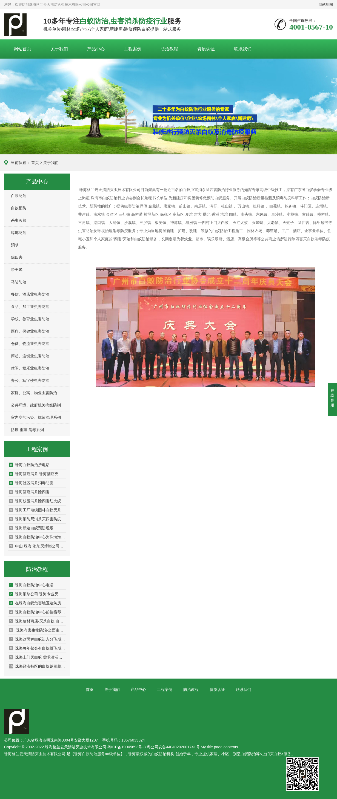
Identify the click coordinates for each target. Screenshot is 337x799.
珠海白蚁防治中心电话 (31, 585)
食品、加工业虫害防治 (30, 306)
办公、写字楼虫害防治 (30, 380)
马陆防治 (18, 282)
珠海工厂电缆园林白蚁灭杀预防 (37, 510)
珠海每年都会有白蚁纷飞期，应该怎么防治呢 (37, 648)
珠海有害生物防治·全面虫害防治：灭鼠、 (37, 630)
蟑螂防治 (18, 232)
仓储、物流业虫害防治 (30, 343)
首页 (35, 162)
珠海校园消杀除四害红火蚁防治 (37, 501)
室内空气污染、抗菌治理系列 (36, 417)
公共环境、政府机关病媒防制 (36, 405)
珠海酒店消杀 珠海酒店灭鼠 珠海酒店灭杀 (37, 474)
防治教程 (169, 49)
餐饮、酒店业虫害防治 (30, 294)
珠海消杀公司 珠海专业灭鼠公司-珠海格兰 (37, 594)
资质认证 (206, 49)
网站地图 (326, 4)
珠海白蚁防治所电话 (29, 465)
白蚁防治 (18, 196)
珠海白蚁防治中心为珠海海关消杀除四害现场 (37, 537)
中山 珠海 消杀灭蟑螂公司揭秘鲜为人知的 (37, 546)
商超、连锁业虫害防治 (30, 356)
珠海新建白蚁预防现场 (31, 528)
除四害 (16, 257)
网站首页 (22, 49)
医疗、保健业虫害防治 (30, 331)
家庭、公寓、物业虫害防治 (34, 393)
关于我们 (59, 49)
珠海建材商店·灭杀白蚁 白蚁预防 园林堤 (37, 621)
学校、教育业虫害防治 (30, 319)
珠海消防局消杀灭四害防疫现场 (37, 519)
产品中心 (96, 49)
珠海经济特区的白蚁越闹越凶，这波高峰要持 (37, 666)
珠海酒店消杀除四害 (29, 492)
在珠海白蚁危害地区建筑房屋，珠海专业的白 (37, 603)
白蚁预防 (18, 208)
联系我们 (243, 49)
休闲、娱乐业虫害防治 (30, 368)
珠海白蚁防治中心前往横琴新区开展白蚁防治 (37, 612)
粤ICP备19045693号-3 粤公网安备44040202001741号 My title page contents (172, 747)
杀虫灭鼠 (18, 220)
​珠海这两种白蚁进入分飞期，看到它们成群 (37, 639)
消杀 (15, 245)
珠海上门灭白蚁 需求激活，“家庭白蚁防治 (37, 657)
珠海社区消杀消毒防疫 (31, 483)
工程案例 (132, 49)
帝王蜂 (16, 269)
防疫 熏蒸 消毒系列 (27, 430)
